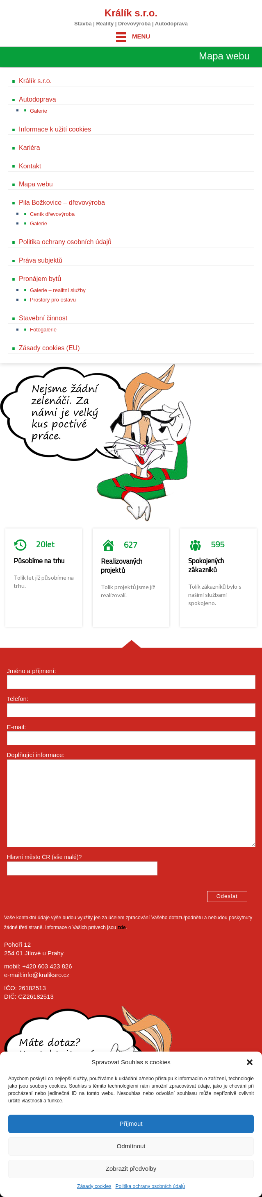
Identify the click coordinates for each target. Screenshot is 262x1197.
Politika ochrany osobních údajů (150, 1186)
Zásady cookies (94, 1186)
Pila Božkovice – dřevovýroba (62, 202)
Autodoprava (37, 99)
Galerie (38, 111)
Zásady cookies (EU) (49, 348)
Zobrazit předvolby (131, 1168)
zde (122, 927)
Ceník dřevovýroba (52, 214)
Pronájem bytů (40, 278)
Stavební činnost (43, 318)
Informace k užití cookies (55, 129)
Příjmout (131, 1123)
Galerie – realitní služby (58, 290)
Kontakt (30, 166)
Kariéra (29, 147)
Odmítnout (130, 1146)
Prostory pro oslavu (53, 300)
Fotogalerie (43, 329)
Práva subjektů (40, 260)
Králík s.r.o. (131, 12)
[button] (250, 1062)
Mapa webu (36, 184)
